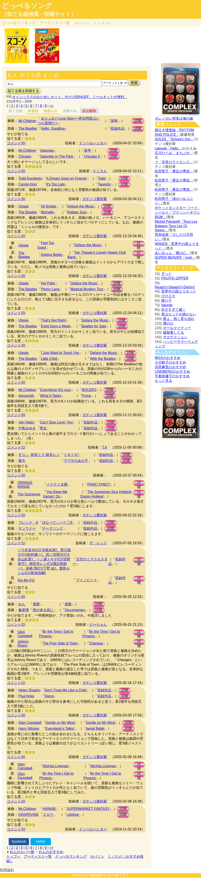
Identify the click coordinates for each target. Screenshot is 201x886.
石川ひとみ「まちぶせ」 (174, 153)
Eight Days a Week (56, 326)
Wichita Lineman (56, 766)
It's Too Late (55, 184)
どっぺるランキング (71, 856)
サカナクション (175, 337)
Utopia (23, 206)
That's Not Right (53, 320)
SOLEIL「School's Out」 (174, 139)
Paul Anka (26, 696)
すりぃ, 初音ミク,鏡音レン (39, 455)
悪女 (43, 428)
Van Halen (26, 422)
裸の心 (168, 323)
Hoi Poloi (48, 283)
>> (52, 106)
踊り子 (166, 300)
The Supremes (28, 494)
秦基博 (23, 610)
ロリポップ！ (118, 875)
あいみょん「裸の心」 (172, 253)
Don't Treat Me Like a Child (65, 690)
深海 (113, 120)
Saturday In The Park (56, 156)
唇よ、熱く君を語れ (178, 319)
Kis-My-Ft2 (26, 580)
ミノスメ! (102, 23)
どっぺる (19, 23)
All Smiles (48, 206)
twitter (40, 841)
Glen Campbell (24, 634)
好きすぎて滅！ (173, 309)
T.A (104, 447)
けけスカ (168, 296)
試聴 (137, 120)
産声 (87, 150)
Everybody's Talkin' (60, 728)
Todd (101, 178)
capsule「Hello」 (168, 148)
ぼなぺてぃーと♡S (57, 522)
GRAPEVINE (28, 814)
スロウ (48, 814)
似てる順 (15, 111)
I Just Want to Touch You (60, 353)
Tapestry (104, 184)
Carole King (27, 184)
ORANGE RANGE (25, 484)
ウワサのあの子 (76, 461)
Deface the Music (80, 206)
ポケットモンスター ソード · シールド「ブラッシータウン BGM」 (177, 212)
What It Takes (50, 396)
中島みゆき (27, 428)
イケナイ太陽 (56, 484)
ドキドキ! (71, 455)
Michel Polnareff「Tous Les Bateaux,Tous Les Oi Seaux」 (176, 226)
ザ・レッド (98, 543)
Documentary (75, 610)
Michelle (47, 212)
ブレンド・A (28, 522)
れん (21, 604)
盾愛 (36, 604)
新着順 (33, 111)
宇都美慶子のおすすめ (172, 376)
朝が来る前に (43, 610)
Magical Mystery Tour (86, 289)
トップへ (13, 856)
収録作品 (117, 128)
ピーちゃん (98, 624)
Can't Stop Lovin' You (56, 422)
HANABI (49, 809)
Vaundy (167, 305)
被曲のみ (51, 111)
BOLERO (89, 390)
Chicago (24, 156)
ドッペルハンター (93, 143)
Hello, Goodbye (53, 128)
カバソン (81, 23)
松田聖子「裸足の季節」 (174, 171)
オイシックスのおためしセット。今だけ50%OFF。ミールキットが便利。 (69, 97)
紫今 (21, 461)
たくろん (100, 171)
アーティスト (55, 23)
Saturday (47, 150)
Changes (96, 643)
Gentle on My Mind (60, 722)
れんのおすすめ (51, 852)
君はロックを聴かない (178, 314)
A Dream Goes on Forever (66, 178)
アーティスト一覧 (38, 856)
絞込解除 (89, 111)
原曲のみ (70, 111)
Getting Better (51, 255)
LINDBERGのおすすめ (172, 371)
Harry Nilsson (28, 728)
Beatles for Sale (93, 326)
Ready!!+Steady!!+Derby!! (175, 287)
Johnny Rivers (23, 643)
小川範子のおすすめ (170, 362)
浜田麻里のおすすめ (170, 367)
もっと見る (163, 381)
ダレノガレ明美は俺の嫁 (174, 118)
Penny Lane (50, 289)
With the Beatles (103, 359)
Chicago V (92, 156)
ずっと (166, 273)
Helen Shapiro (29, 690)
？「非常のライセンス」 (174, 162)
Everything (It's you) (55, 390)
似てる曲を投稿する (23, 91)
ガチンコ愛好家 (94, 199)
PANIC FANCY (98, 484)
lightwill (95, 875)
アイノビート (86, 580)
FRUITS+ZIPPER (175, 278)
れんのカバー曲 (22, 852)
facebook (19, 841)
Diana (49, 696)
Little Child (49, 359)
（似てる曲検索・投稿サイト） (39, 14)
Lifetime (73, 814)
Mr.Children (27, 121)
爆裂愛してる (173, 332)
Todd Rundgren (30, 178)
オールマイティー (177, 328)
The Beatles (27, 128)
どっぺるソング (27, 6)
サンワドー (27, 528)
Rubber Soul (77, 212)
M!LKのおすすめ (167, 358)
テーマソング (52, 528)
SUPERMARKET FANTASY (88, 809)
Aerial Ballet (95, 728)
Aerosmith (26, 396)
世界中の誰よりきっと (178, 291)
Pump (86, 396)
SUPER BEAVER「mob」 (175, 257)
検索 (134, 83)
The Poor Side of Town (60, 643)
